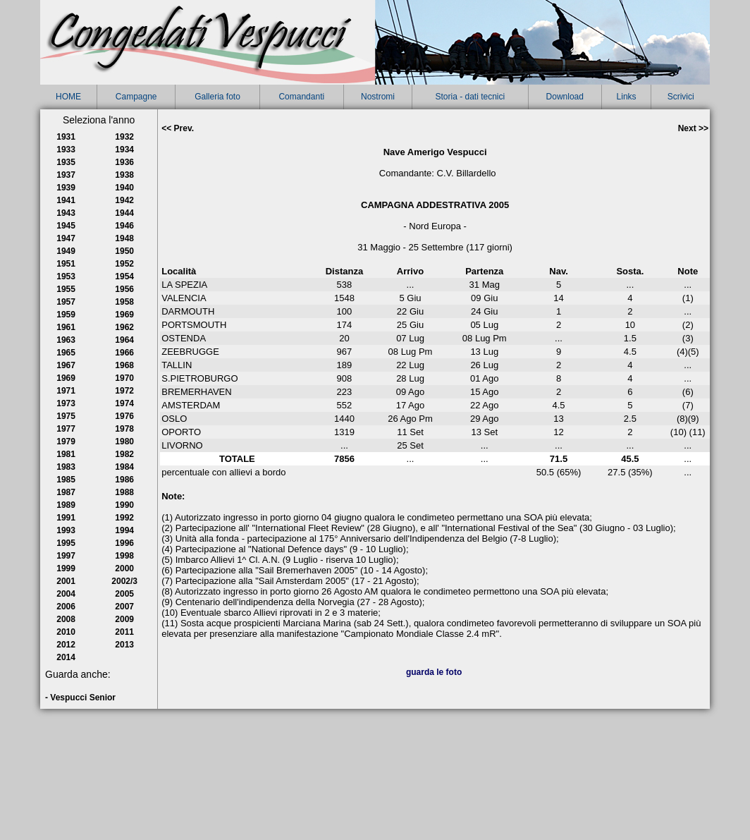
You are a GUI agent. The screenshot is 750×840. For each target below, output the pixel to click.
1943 (65, 213)
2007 (124, 606)
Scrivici (681, 97)
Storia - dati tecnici (470, 97)
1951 (65, 264)
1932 (124, 137)
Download (565, 97)
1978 (124, 429)
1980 (124, 441)
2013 (124, 645)
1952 (124, 264)
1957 (65, 302)
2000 (124, 568)
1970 (124, 378)
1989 (65, 505)
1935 (65, 162)
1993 (65, 530)
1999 (65, 568)
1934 (124, 149)
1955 (65, 289)
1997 (65, 556)
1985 (65, 480)
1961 (65, 327)
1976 (124, 416)
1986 (124, 480)
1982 (124, 454)
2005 (124, 594)
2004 (65, 594)
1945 (65, 226)
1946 (124, 226)
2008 (65, 619)
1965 (65, 353)
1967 (65, 365)
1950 (124, 251)
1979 (65, 441)
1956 (124, 289)
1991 (65, 518)
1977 (65, 429)
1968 (124, 365)
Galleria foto (217, 97)
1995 (65, 543)
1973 (65, 403)
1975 (65, 416)
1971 (65, 391)
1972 (124, 391)
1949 (65, 251)
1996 (124, 543)
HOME (68, 97)
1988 (124, 492)
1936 (124, 162)
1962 (124, 327)
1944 (124, 213)
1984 (124, 467)
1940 (124, 188)
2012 (65, 645)
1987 (65, 492)
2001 (65, 581)
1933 (65, 149)
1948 (124, 238)
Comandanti (301, 97)
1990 (124, 505)
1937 (65, 175)
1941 (65, 200)
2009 (124, 619)
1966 (124, 353)
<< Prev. (177, 128)
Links (627, 97)
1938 (124, 175)
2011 (124, 632)
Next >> (693, 128)
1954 (124, 276)
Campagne (136, 97)
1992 (124, 518)
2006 (65, 606)
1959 (65, 314)
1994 (124, 530)
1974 (124, 403)
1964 (124, 340)
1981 (65, 454)
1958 (124, 302)
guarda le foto (434, 672)
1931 (65, 137)
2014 (65, 657)
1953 (65, 276)
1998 (124, 556)
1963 (65, 340)
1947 (65, 238)
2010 (65, 632)
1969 (65, 378)
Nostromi (378, 97)
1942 (124, 200)
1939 (65, 188)
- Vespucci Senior (80, 697)
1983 (65, 467)
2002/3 (124, 581)
